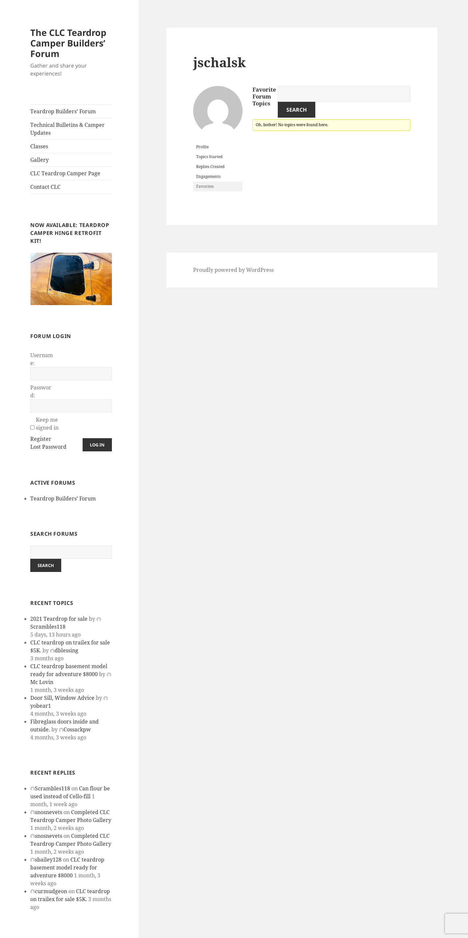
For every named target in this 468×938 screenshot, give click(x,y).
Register (40, 438)
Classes (39, 146)
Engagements (208, 176)
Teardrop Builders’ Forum (63, 111)
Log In (97, 445)
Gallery (39, 159)
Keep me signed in (47, 423)
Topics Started (209, 156)
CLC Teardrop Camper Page (65, 173)
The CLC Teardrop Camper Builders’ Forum (68, 43)
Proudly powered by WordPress (233, 269)
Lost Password (48, 446)
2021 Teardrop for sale (59, 618)
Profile (202, 147)
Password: (40, 391)
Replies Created (210, 166)
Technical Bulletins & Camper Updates (67, 128)
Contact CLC (45, 186)
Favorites (205, 186)
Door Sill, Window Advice (62, 697)
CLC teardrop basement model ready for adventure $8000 (67, 867)
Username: (41, 359)
